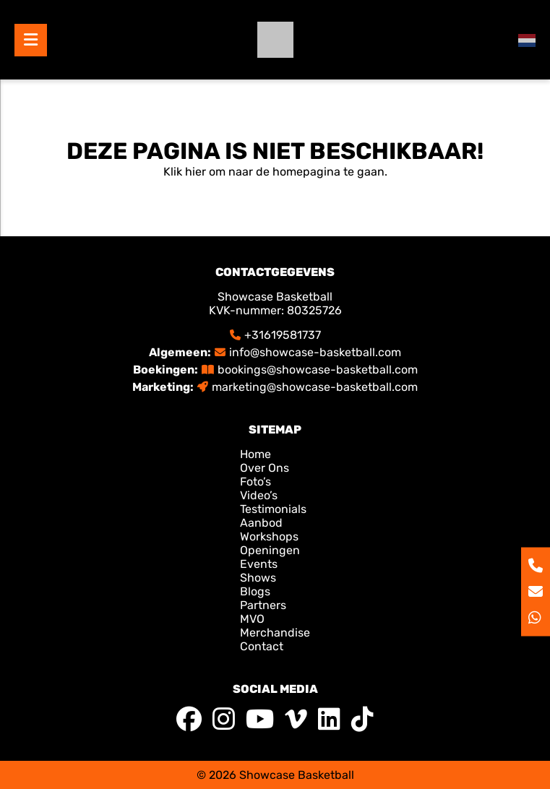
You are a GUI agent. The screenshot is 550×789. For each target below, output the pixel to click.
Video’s (259, 495)
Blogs (255, 591)
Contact (261, 646)
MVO (252, 619)
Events (259, 564)
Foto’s (255, 481)
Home (257, 454)
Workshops (269, 536)
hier (195, 171)
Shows (258, 578)
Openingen (270, 550)
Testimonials (273, 509)
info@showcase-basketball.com (315, 352)
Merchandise (275, 632)
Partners (263, 605)
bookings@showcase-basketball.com (318, 369)
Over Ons (264, 468)
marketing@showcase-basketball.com (315, 387)
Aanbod (261, 523)
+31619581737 (282, 335)
